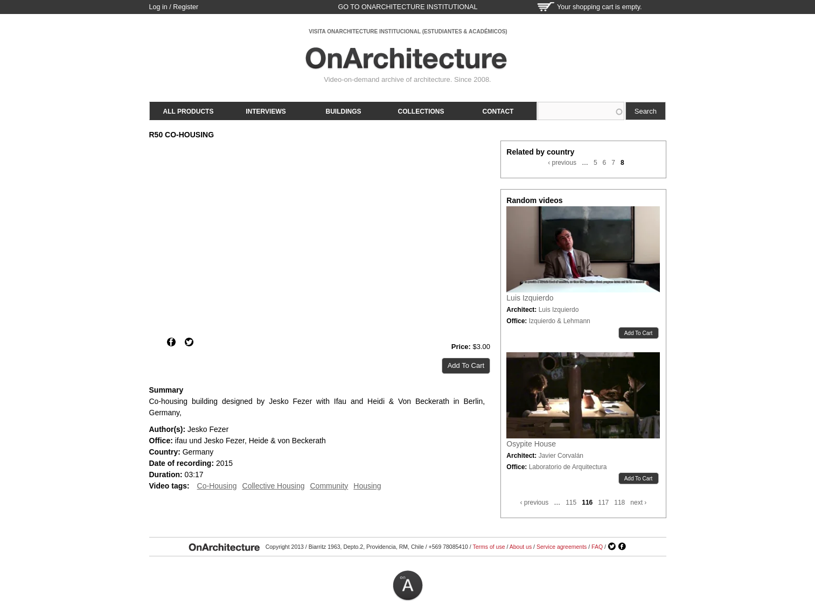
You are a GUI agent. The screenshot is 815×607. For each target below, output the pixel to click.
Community (329, 486)
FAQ (597, 546)
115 (571, 502)
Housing (367, 486)
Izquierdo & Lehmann (559, 321)
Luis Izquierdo (529, 298)
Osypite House (531, 443)
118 (619, 502)
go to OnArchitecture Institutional (407, 7)
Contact (498, 111)
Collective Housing (273, 486)
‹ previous (562, 162)
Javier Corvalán (561, 455)
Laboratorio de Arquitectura (568, 467)
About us (521, 546)
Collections (421, 111)
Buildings (343, 111)
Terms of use (488, 546)
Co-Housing (217, 486)
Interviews (265, 111)
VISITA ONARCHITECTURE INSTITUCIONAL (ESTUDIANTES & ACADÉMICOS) (408, 31)
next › (638, 502)
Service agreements (562, 546)
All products (188, 111)
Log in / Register (174, 7)
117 (603, 502)
